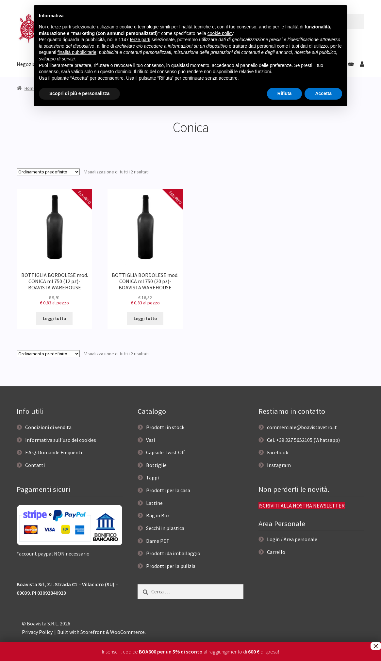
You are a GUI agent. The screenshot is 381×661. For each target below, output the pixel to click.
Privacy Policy (37, 632)
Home (30, 88)
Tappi (152, 477)
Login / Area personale (292, 539)
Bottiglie (156, 465)
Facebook (277, 452)
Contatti (35, 465)
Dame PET (158, 541)
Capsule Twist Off (165, 452)
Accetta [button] (323, 93)
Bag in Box (158, 515)
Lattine (154, 503)
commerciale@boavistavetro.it (302, 427)
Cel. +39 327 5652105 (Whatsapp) (303, 440)
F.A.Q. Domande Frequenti (53, 452)
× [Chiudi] (376, 646)
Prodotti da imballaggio (173, 553)
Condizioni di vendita (48, 427)
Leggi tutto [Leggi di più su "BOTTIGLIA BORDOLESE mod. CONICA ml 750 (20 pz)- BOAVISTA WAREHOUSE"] (145, 318)
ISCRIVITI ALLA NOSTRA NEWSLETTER (301, 505)
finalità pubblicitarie (77, 52)
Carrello (276, 552)
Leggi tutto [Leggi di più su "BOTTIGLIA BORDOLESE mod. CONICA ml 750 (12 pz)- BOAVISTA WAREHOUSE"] (54, 318)
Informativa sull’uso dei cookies (60, 440)
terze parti (140, 39)
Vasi (150, 440)
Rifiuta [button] (284, 93)
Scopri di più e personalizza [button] (79, 93)
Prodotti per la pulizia (170, 566)
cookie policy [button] (220, 33)
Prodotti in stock (165, 427)
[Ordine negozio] (48, 171)
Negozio (26, 64)
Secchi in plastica (165, 528)
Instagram (279, 465)
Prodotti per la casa (168, 490)
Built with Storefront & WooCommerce (101, 632)
